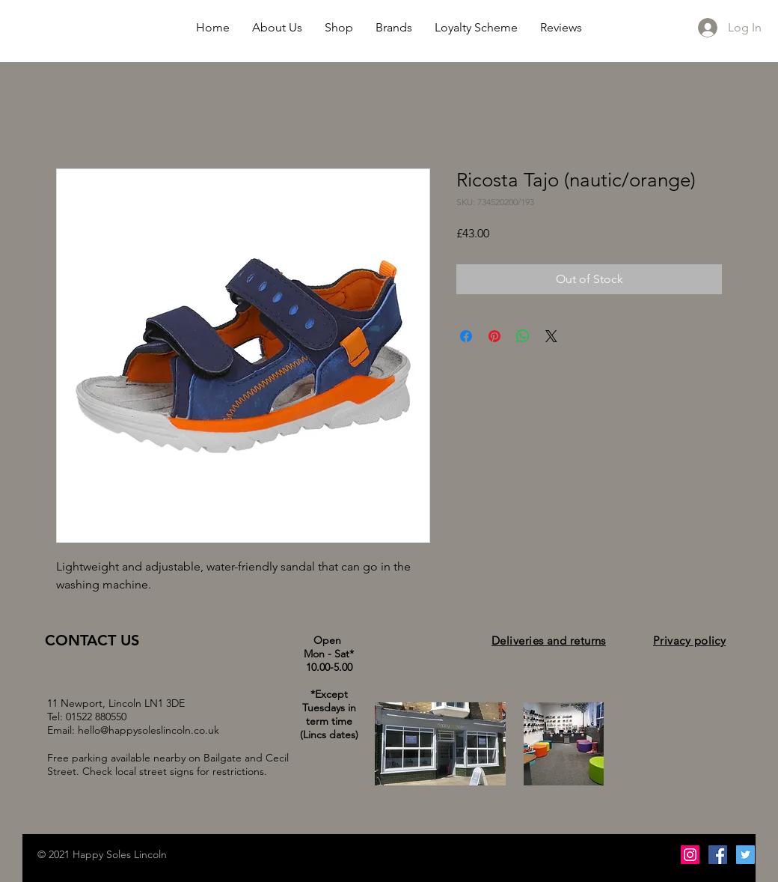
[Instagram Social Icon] (690, 854)
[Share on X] (551, 336)
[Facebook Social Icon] (717, 854)
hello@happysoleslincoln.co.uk (148, 730)
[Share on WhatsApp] (523, 336)
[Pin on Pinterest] (494, 336)
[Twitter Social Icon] (745, 854)
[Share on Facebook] (466, 336)
